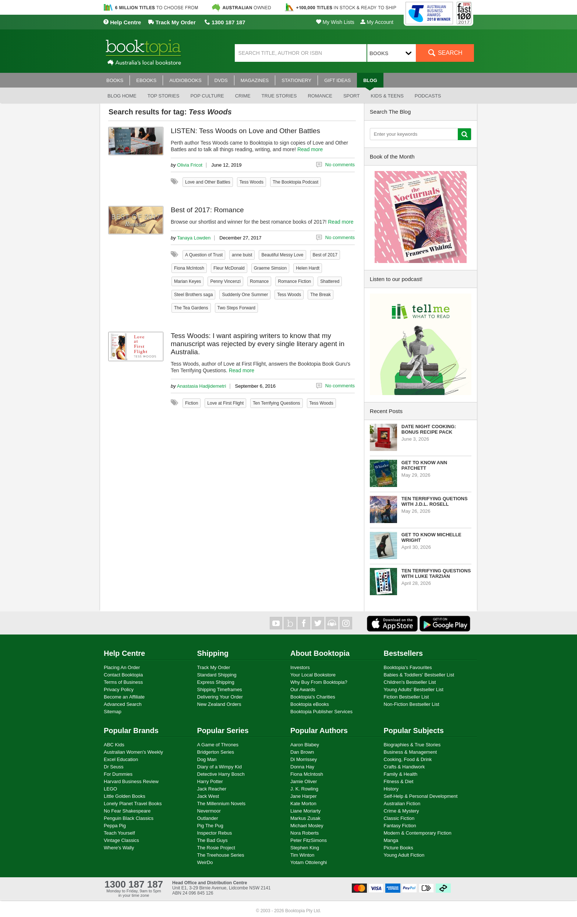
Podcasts (428, 96)
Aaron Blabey (304, 744)
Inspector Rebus (214, 833)
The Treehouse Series (220, 855)
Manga (391, 840)
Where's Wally (119, 847)
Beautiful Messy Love (282, 254)
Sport (351, 96)
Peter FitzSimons (308, 840)
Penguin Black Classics (128, 818)
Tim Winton (302, 855)
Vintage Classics (121, 840)
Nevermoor (209, 811)
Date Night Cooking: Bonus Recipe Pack (428, 429)
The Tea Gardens (191, 307)
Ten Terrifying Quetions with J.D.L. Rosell (434, 501)
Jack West (208, 796)
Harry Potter (210, 781)
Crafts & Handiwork (404, 767)
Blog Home (122, 96)
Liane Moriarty (305, 811)
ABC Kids (114, 744)
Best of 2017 (325, 254)
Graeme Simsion (270, 268)
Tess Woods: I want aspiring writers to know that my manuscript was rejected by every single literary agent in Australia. (257, 344)
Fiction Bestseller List (406, 697)
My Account (376, 22)
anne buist (242, 254)
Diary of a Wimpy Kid (219, 767)
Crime (243, 96)
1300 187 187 (225, 22)
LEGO (110, 789)
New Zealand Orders (219, 704)
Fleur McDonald (229, 268)
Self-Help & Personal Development (421, 796)
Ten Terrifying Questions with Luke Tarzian (436, 573)
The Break (320, 294)
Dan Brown (302, 752)
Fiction (191, 403)
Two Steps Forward (236, 307)
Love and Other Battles (207, 182)
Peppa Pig (115, 825)
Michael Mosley (306, 825)
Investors (300, 667)
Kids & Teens (387, 96)
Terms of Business (123, 682)
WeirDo (205, 862)
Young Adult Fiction (404, 855)
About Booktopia (320, 653)
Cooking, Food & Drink (408, 759)
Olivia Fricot (189, 165)
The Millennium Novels (221, 803)
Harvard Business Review (131, 781)
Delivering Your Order (220, 697)
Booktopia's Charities (312, 697)
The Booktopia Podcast (295, 182)
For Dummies (118, 774)
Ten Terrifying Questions (276, 403)
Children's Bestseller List (410, 682)
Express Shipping (215, 682)
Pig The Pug (210, 825)
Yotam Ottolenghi (308, 862)
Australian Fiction (402, 803)
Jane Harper (303, 796)
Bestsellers (403, 653)
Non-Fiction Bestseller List (411, 704)
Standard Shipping (217, 675)
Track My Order (171, 22)
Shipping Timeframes (219, 689)
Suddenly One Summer (245, 294)
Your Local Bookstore (313, 675)
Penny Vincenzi (225, 281)
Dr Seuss (113, 767)
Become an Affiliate (124, 697)
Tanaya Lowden (193, 238)
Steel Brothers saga (193, 294)
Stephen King (304, 847)
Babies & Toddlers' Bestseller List (419, 675)
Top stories (164, 96)
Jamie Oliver (303, 781)
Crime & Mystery (401, 811)
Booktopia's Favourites (408, 667)
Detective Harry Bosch (221, 774)
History (391, 789)
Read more (310, 149)
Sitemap (112, 711)
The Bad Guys (212, 840)
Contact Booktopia (123, 675)
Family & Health (401, 774)
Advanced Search (123, 704)
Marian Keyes (187, 281)
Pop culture (207, 96)
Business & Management (410, 752)
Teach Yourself (119, 833)
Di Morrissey (303, 759)
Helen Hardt (307, 268)
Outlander (207, 818)
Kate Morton (303, 803)
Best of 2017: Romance (207, 210)
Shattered (329, 281)
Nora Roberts (304, 833)
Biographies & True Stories (412, 744)
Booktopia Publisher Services (321, 711)
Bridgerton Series (215, 752)
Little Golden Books (124, 796)
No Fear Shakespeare (127, 811)
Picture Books (398, 847)
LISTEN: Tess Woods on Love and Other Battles (245, 131)
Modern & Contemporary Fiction (418, 833)
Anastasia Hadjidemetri (201, 386)
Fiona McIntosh (189, 268)
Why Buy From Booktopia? (318, 682)
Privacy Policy (119, 689)
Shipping (213, 653)
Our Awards (302, 689)
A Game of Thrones (218, 744)
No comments (340, 164)
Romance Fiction (294, 281)
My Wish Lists (335, 22)
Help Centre (122, 22)
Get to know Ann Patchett (424, 465)
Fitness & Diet (399, 781)
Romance (320, 96)
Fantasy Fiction (400, 825)
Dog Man (207, 759)
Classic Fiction (399, 818)
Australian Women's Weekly (133, 752)
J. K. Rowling (304, 789)
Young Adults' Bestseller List (413, 689)
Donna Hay (302, 767)
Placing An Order (122, 667)
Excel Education (121, 759)
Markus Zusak (305, 818)
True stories (279, 96)
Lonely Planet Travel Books (133, 803)
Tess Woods (251, 182)
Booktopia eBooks (309, 704)
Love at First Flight (225, 403)
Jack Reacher (211, 789)
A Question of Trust (204, 254)
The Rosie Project (216, 847)
